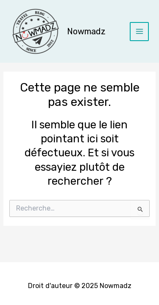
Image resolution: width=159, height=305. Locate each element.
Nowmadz (86, 31)
